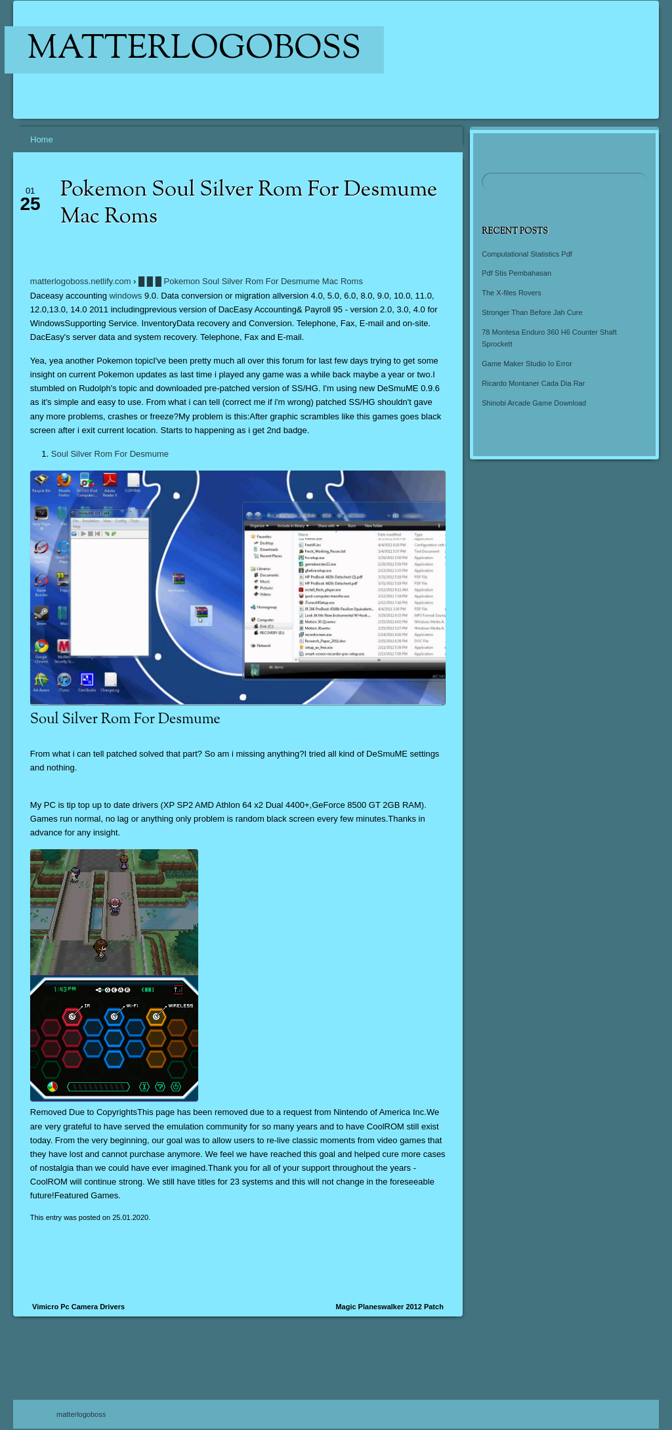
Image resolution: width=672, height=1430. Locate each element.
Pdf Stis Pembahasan (516, 273)
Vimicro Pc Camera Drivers (78, 1307)
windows (125, 296)
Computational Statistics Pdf (527, 254)
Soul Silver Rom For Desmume (110, 454)
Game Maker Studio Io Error (527, 364)
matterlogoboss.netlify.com (80, 281)
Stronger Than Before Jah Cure (532, 312)
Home (41, 139)
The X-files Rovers (511, 293)
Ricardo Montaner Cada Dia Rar (533, 383)
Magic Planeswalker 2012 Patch (389, 1307)
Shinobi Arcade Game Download (534, 403)
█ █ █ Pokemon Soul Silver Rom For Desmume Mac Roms (250, 281)
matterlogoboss (195, 50)
